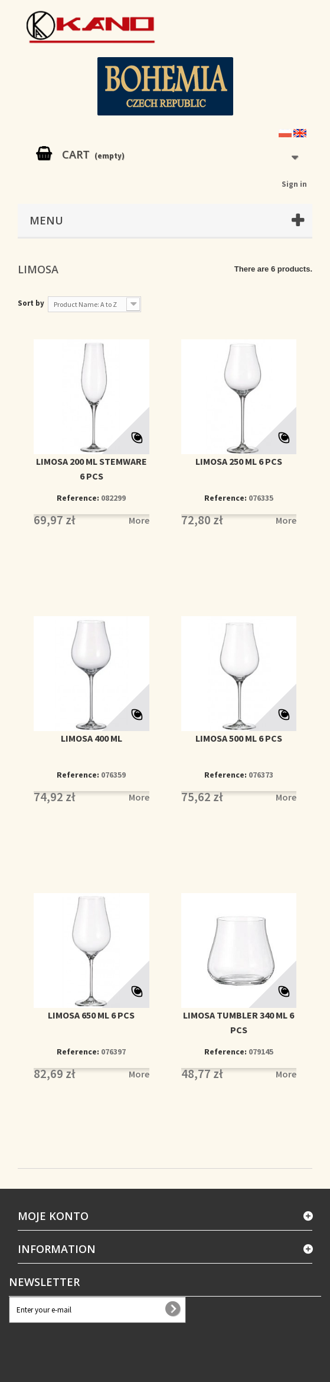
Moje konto (53, 1216)
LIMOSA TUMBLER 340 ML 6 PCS (238, 1022)
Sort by (31, 303)
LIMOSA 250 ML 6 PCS (238, 461)
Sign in (294, 184)
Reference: (78, 497)
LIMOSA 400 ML (91, 738)
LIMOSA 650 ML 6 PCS (91, 1015)
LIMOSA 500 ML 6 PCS (238, 738)
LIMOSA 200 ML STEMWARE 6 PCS (91, 468)
